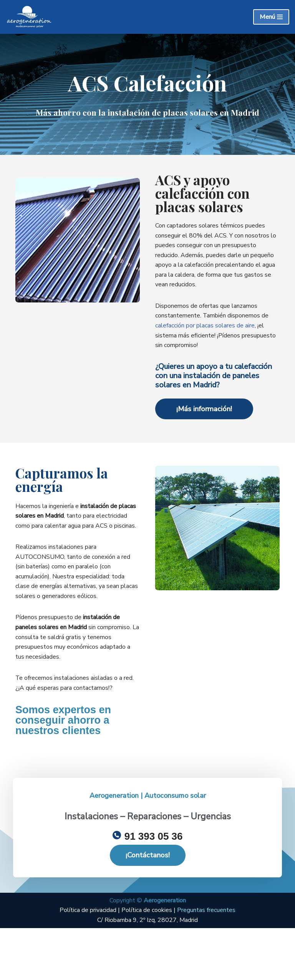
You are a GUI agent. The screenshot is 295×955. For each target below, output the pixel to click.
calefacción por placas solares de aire (205, 326)
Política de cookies (146, 937)
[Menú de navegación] (271, 17)
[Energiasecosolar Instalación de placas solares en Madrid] (29, 16)
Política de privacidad (89, 937)
